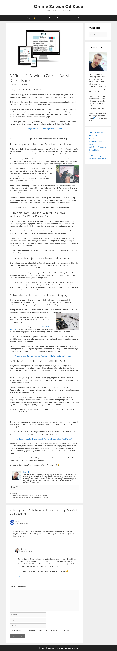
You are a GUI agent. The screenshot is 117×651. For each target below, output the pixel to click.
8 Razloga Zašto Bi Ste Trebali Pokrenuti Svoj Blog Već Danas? (44, 439)
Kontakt (87, 18)
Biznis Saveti (93, 135)
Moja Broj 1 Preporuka (97, 147)
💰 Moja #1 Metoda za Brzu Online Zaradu (48, 18)
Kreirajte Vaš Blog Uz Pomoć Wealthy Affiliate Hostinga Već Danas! (44, 356)
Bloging (14, 494)
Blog (28, 18)
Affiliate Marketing (96, 132)
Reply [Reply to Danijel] (20, 576)
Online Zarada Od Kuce (58, 6)
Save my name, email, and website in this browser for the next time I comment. (42, 630)
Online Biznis (94, 150)
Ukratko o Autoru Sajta (73, 18)
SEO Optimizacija (95, 156)
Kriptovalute (93, 144)
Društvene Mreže (95, 141)
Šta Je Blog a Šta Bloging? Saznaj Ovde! (44, 128)
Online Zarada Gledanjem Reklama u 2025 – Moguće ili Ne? (31, 496)
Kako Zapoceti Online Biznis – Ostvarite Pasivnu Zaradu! (30, 498)
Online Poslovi (94, 153)
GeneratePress (73, 648)
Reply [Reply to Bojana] (14, 541)
